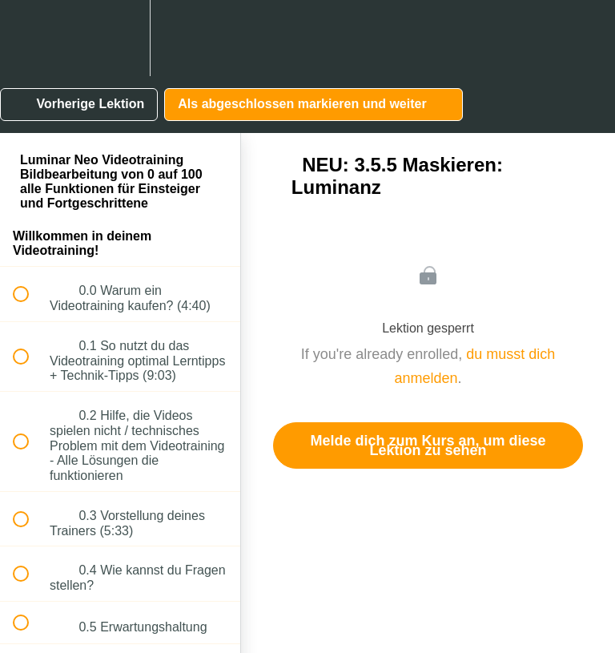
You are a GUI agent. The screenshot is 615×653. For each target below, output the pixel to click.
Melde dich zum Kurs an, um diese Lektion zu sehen (427, 445)
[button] (29, 38)
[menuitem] (120, 38)
